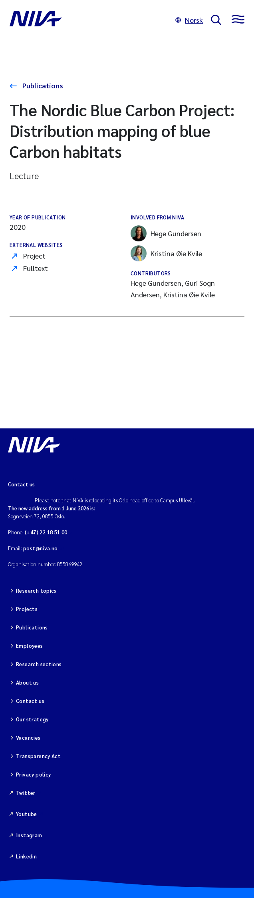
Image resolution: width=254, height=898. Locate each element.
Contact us (30, 700)
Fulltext (35, 268)
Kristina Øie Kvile (166, 253)
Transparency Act (38, 756)
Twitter (26, 792)
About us (27, 682)
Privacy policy (33, 774)
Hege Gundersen (166, 233)
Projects (27, 608)
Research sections (39, 664)
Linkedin (26, 856)
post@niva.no (40, 548)
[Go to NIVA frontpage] (88, 20)
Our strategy (32, 719)
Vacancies (28, 737)
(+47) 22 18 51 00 (46, 532)
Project (34, 255)
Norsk (189, 19)
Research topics (36, 590)
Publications (42, 85)
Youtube (26, 813)
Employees (29, 645)
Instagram (29, 835)
